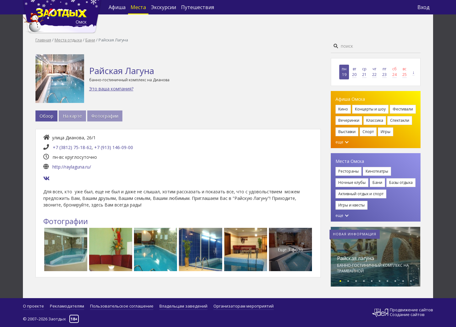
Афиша (117, 7)
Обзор (46, 116)
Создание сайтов (407, 314)
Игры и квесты (351, 205)
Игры (385, 131)
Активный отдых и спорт (361, 193)
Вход (423, 7)
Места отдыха (68, 40)
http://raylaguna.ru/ (71, 167)
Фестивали (403, 109)
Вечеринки (348, 120)
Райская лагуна (355, 258)
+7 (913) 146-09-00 (113, 147)
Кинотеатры (377, 171)
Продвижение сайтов (411, 310)
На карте (72, 116)
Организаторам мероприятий (243, 306)
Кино (343, 109)
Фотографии (104, 116)
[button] (340, 280)
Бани (90, 40)
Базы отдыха (401, 182)
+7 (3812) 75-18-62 (72, 147)
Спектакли (399, 120)
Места (138, 7)
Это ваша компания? (111, 89)
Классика (374, 120)
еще (342, 142)
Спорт (368, 131)
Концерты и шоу (370, 109)
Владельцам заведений (183, 306)
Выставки (347, 131)
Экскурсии (163, 7)
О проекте (33, 306)
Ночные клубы (352, 182)
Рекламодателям (67, 306)
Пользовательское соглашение (121, 306)
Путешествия (197, 7)
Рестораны (348, 171)
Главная (43, 40)
